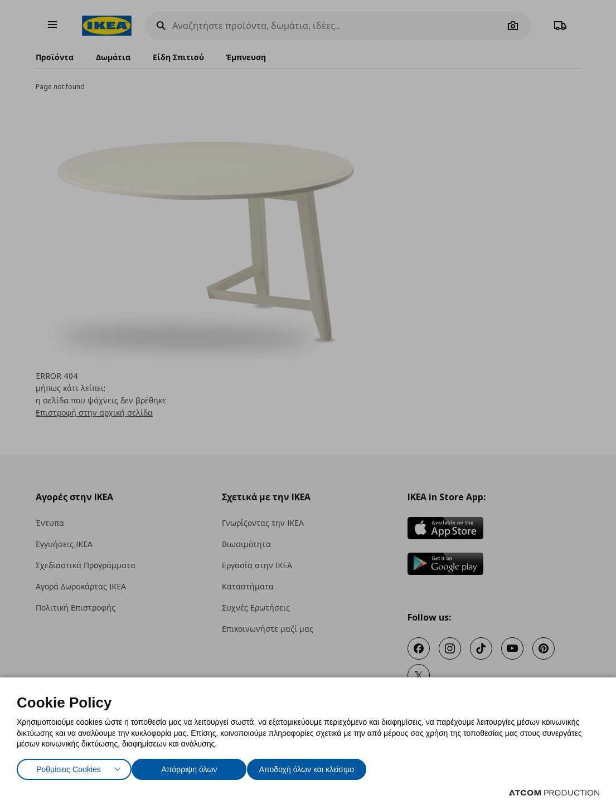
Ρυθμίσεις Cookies (68, 767)
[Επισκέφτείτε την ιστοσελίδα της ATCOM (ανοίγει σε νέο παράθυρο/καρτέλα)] (554, 793)
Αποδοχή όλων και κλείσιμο (324, 767)
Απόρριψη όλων (194, 767)
